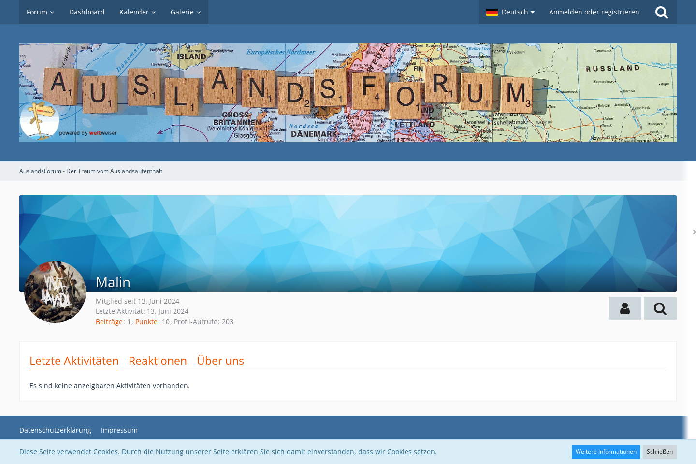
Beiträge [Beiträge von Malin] (109, 321)
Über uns (220, 360)
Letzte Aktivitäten (74, 360)
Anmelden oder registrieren (594, 11)
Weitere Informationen (606, 452)
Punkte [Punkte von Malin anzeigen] (146, 321)
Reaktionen (158, 360)
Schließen (660, 452)
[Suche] (662, 12)
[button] (510, 12)
